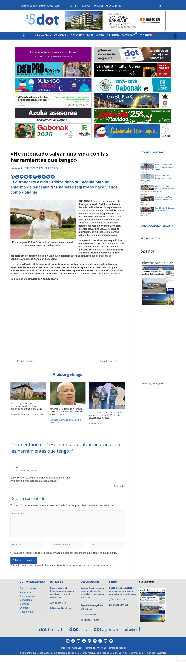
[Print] (48, 177)
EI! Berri (113, 587)
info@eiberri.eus (120, 613)
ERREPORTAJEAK (36, 168)
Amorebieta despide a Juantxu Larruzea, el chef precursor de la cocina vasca (67, 411)
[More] (53, 177)
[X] (17, 177)
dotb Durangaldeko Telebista (52, 660)
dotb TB (90, 35)
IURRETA (29, 415)
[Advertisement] (158, 348)
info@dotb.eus (91, 622)
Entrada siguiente (109, 361)
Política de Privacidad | (96, 655)
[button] (43, 35)
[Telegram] (26, 177)
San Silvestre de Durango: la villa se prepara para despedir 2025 (158, 210)
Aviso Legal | (78, 655)
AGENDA (92, 426)
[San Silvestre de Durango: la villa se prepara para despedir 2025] (147, 209)
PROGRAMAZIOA (151, 242)
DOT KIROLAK (60, 35)
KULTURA (100, 35)
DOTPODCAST (128, 35)
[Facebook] (13, 177)
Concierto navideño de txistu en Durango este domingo (156, 199)
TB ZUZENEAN (146, 35)
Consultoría (26, 605)
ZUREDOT (86, 6)
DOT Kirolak (57, 587)
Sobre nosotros (28, 594)
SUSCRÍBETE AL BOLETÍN (105, 6)
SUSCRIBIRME (146, 587)
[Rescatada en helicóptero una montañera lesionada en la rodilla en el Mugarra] (147, 166)
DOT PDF (74, 6)
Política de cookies (117, 655)
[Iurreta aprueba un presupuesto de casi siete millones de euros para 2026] (147, 187)
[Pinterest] (22, 177)
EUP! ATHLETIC (77, 35)
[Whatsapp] (30, 177)
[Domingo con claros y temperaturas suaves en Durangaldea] (147, 176)
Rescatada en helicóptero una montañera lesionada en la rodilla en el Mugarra (157, 167)
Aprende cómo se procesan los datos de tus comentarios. (87, 571)
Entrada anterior (25, 361)
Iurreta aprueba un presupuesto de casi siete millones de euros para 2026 (27, 406)
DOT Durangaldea (91, 587)
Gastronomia (26, 617)
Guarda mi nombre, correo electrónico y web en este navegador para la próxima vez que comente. (65, 558)
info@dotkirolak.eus (63, 613)
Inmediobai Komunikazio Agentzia (149, 660)
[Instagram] (35, 177)
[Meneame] (39, 177)
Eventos (24, 613)
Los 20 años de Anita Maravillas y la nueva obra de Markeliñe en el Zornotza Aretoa (106, 416)
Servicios (24, 609)
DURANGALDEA (43, 35)
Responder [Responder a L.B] (119, 489)
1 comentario (17, 168)
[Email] (44, 177)
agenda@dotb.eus (93, 628)
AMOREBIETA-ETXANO (60, 420)
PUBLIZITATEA (113, 35)
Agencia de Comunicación (27, 599)
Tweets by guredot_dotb (153, 387)
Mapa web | (66, 655)
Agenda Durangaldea (93, 613)
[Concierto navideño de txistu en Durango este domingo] (147, 198)
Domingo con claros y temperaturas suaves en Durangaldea (157, 178)
